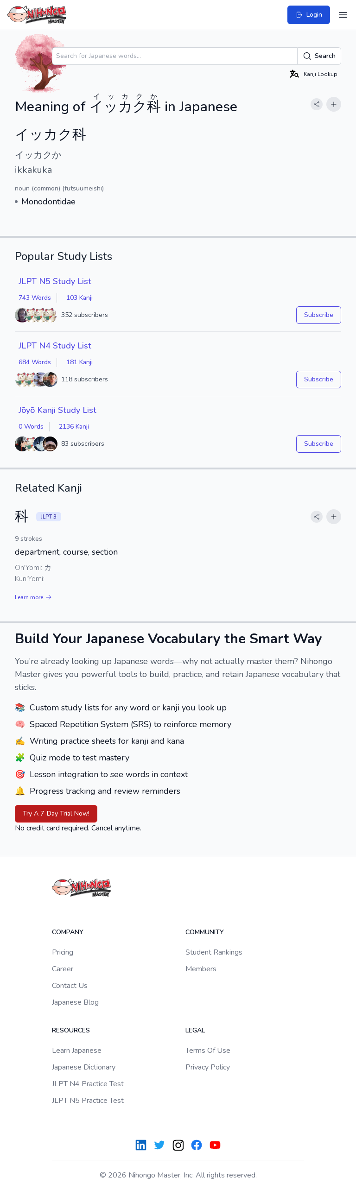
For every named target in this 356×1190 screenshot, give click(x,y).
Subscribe (318, 314)
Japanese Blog (75, 1002)
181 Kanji (79, 362)
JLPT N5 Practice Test (88, 1100)
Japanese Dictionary (83, 1067)
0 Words (31, 426)
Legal (195, 1030)
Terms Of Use (207, 1050)
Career (62, 969)
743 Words (35, 297)
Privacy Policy (207, 1067)
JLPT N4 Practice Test (88, 1084)
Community (204, 932)
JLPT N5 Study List (55, 281)
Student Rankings (213, 952)
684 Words (35, 362)
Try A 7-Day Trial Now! (56, 813)
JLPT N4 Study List (55, 345)
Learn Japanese (77, 1050)
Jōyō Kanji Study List (57, 410)
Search (319, 56)
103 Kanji (79, 297)
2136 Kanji (74, 426)
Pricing (62, 952)
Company (67, 932)
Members (200, 969)
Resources (71, 1030)
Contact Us (70, 986)
